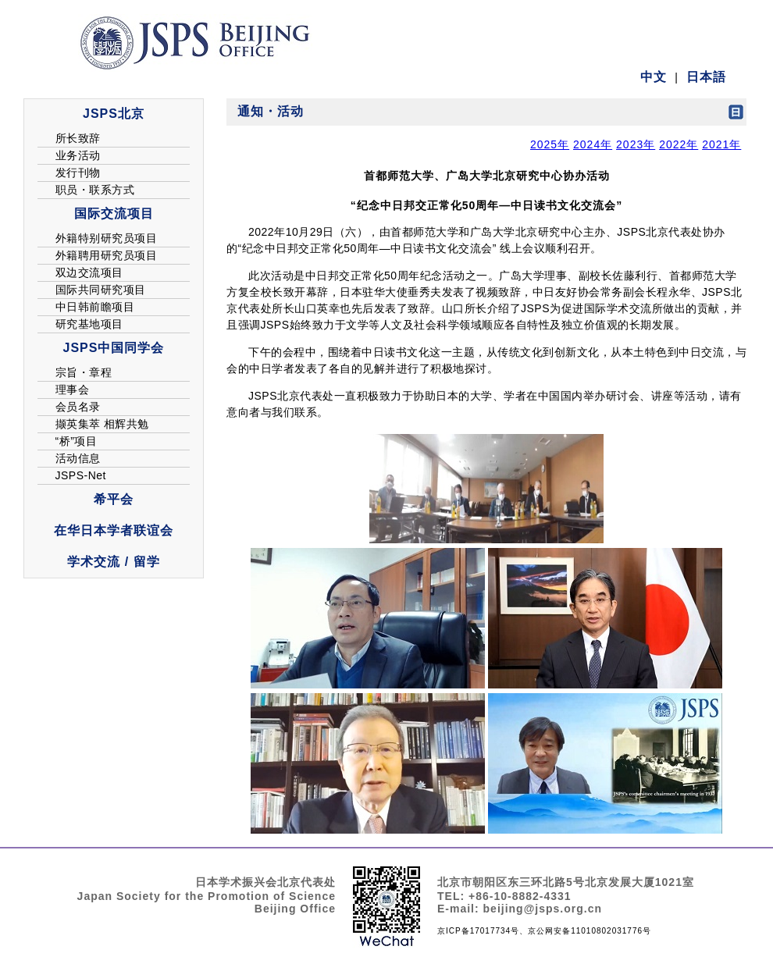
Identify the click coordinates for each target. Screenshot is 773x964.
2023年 (635, 144)
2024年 (592, 144)
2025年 (549, 144)
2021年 (721, 144)
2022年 (678, 144)
